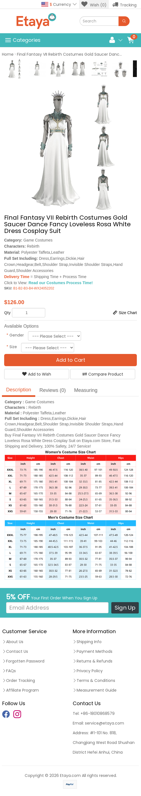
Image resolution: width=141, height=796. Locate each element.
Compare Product (102, 374)
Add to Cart (70, 359)
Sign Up (125, 608)
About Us (12, 641)
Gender (15, 335)
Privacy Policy (88, 671)
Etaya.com (70, 775)
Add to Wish (36, 374)
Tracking (124, 4)
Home (8, 54)
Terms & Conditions (94, 680)
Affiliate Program (20, 690)
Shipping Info (87, 641)
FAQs (9, 671)
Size (11, 347)
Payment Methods (92, 651)
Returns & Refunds (92, 661)
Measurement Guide (95, 690)
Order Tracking (18, 680)
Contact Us (15, 651)
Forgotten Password (23, 661)
